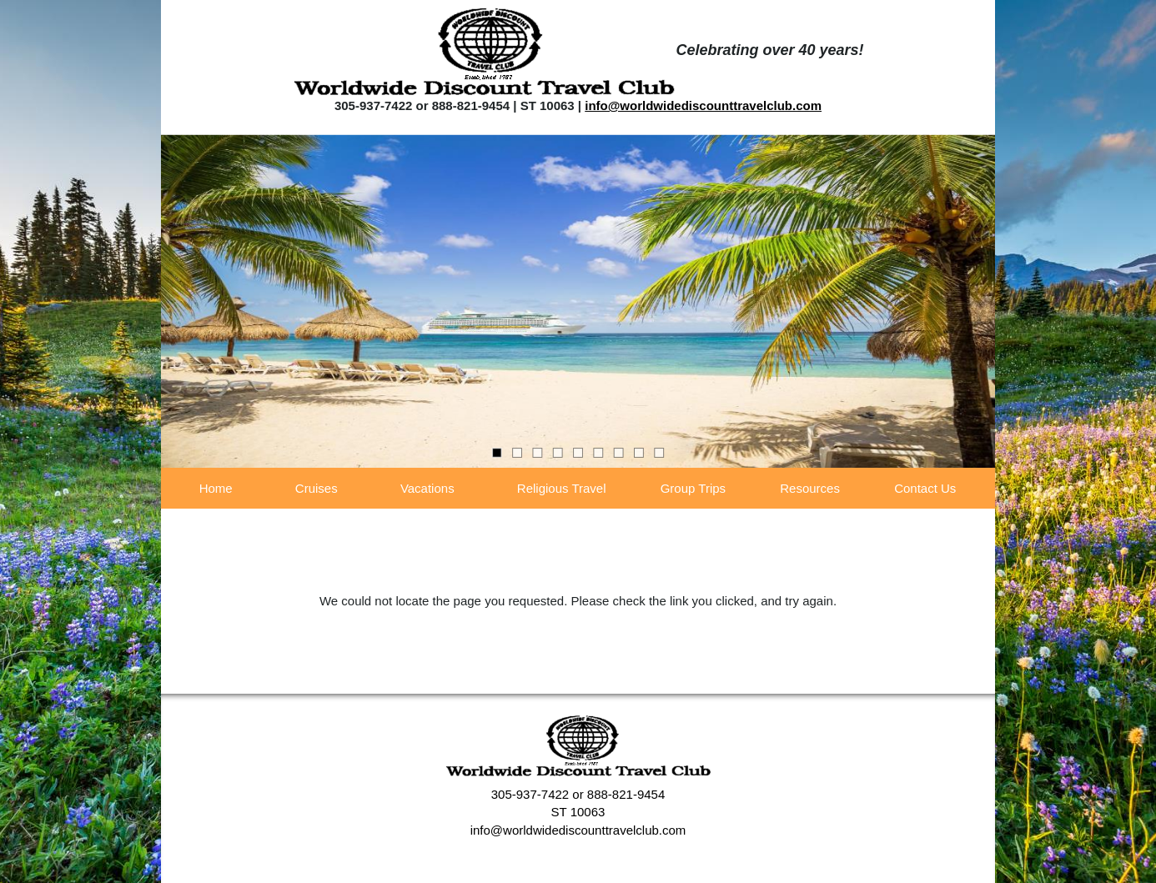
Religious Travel (561, 488)
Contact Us (925, 488)
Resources (810, 488)
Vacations (427, 488)
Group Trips (693, 488)
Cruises (316, 488)
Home (216, 488)
